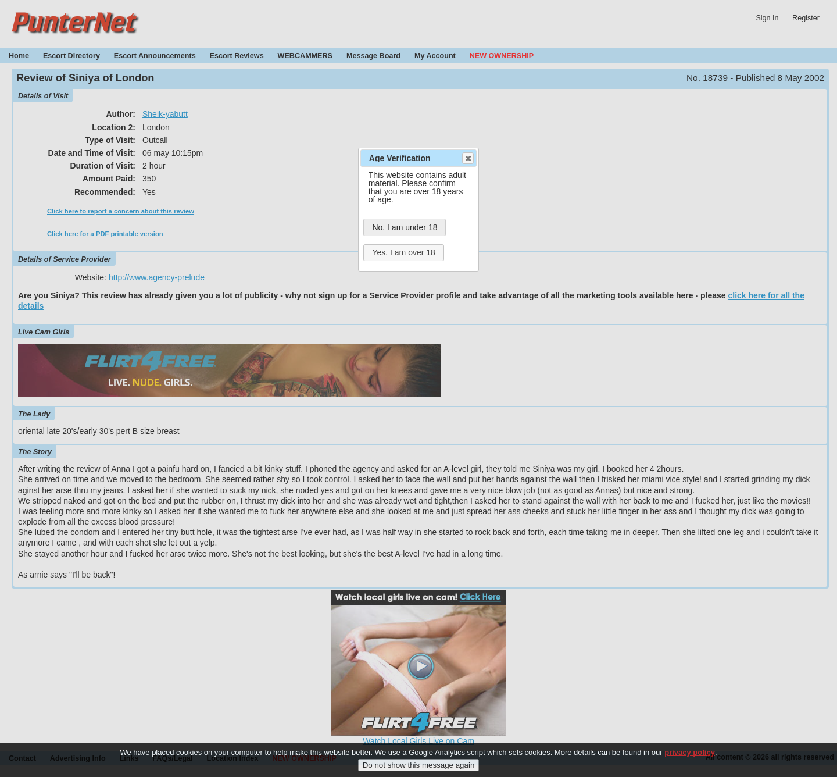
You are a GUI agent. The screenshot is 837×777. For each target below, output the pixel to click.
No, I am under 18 (404, 227)
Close (467, 158)
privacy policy (689, 752)
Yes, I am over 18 (403, 252)
